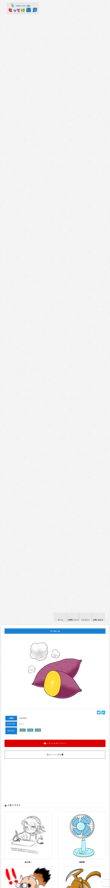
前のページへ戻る (55, 755)
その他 (38, 730)
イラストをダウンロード (55, 743)
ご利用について (73, 620)
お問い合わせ (98, 620)
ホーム (60, 620)
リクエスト (85, 620)
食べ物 (30, 730)
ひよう (22, 730)
